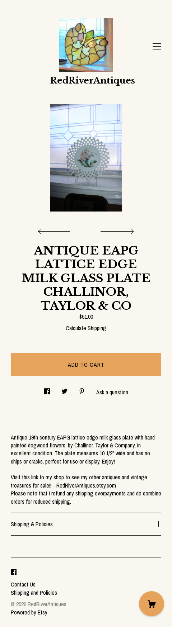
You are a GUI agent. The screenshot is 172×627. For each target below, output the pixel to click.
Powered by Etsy (29, 612)
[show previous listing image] (56, 229)
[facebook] (14, 572)
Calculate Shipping (86, 328)
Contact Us (23, 584)
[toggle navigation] (157, 46)
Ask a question (112, 392)
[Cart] (151, 603)
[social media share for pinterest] (82, 389)
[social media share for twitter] (64, 389)
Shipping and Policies (34, 593)
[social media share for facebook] (47, 389)
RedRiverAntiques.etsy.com (86, 485)
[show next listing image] (116, 229)
